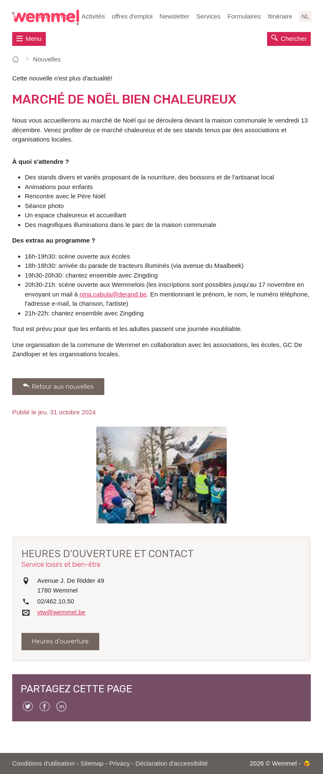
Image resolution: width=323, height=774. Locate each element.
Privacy (119, 763)
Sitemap (91, 763)
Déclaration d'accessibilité (171, 763)
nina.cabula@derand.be (113, 294)
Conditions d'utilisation (43, 763)
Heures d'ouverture (60, 641)
